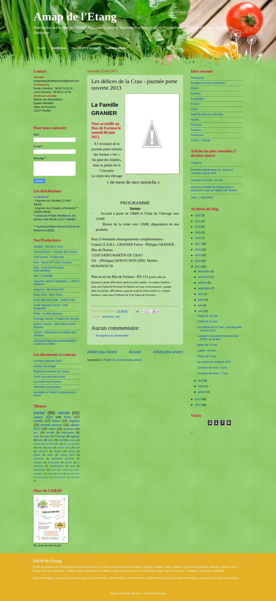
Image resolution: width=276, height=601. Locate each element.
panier (39, 412)
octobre (203, 282)
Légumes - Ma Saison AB (48, 289)
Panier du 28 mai (207, 315)
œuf (77, 447)
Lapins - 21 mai (206, 350)
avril (201, 380)
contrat (37, 444)
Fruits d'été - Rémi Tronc (48, 294)
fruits (67, 417)
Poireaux (196, 130)
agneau (75, 436)
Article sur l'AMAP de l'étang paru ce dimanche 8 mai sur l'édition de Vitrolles (214, 189)
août (201, 294)
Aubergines (197, 77)
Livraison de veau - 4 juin (212, 367)
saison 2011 (64, 447)
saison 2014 (67, 455)
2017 (198, 243)
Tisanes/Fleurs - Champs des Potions (56, 251)
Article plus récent (102, 352)
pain (46, 436)
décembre (204, 271)
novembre (204, 277)
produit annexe (51, 425)
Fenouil (195, 104)
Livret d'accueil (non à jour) (49, 376)
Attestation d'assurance (47, 387)
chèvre (71, 451)
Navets (195, 119)
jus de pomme (72, 444)
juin (200, 305)
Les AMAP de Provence (47, 381)
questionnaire (59, 477)
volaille (38, 421)
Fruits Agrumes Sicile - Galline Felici (55, 300)
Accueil (41, 48)
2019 (198, 232)
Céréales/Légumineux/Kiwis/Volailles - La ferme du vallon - (56, 342)
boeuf (56, 421)
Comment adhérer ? (116, 48)
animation (108, 316)
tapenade (75, 477)
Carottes (196, 93)
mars (201, 386)
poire (50, 447)
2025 (198, 215)
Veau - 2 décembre (202, 197)
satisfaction (39, 469)
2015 (198, 255)
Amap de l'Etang (75, 16)
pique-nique (42, 477)
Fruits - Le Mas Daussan (48, 313)
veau (52, 429)
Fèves (194, 109)
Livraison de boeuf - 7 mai (212, 373)
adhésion (43, 451)
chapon (58, 451)
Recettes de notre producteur (208, 83)
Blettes (195, 88)
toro (117, 316)
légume (74, 421)
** (192, 433)
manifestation (57, 466)
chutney (38, 462)
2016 (198, 249)
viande (63, 412)
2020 (198, 226)
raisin (50, 455)
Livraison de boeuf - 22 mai (207, 180)
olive (39, 447)
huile (36, 436)
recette (50, 432)
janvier (202, 392)
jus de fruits (52, 444)
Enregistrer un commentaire (112, 335)
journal (68, 462)
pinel (72, 466)
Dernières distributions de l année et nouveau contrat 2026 (212, 171)
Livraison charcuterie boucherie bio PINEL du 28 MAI (217, 338)
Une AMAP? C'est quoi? (86, 48)
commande (53, 462)
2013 (198, 266)
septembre (204, 288)
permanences (73, 473)
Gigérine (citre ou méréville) (207, 114)
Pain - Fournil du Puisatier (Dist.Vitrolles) (49, 269)
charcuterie (67, 432)
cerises (72, 440)
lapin (60, 473)
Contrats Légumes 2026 (48, 361)
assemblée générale (62, 458)
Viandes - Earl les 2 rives (48, 246)
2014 (198, 260)
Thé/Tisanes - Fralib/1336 (49, 257)
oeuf (61, 440)
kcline (139, 593)
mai (200, 311)
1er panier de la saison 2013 (214, 361)
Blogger (161, 593)
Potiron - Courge (200, 140)
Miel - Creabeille (43, 275)
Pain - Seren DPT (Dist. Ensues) (52, 262)
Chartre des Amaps (45, 366)
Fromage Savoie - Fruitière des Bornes (56, 318)
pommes (69, 429)
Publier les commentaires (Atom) (123, 360)
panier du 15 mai (207, 344)
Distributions (58, 48)
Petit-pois (196, 124)
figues (50, 473)
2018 (198, 238)
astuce (53, 470)
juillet (201, 299)
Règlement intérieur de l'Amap (51, 371)
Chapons (196, 162)
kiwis (40, 440)
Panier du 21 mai (207, 321)
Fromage (60, 436)
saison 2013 (43, 417)
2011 (51, 440)
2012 (198, 399)
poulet (37, 455)
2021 (198, 221)
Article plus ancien (168, 352)
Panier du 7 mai (206, 356)
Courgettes (197, 98)
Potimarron (197, 135)
